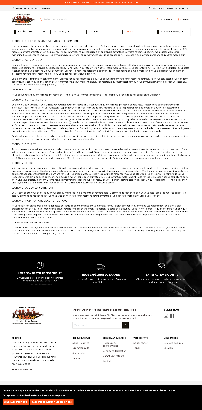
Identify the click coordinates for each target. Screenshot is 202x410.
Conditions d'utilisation (114, 351)
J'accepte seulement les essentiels (52, 402)
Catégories (25, 31)
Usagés (94, 31)
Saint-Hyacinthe (80, 343)
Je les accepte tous (15, 402)
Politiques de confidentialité (110, 344)
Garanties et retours (113, 356)
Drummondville (80, 348)
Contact (107, 361)
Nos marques (62, 31)
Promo (129, 31)
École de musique (172, 31)
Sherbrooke (78, 353)
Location (168, 348)
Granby (76, 358)
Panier (183, 19)
